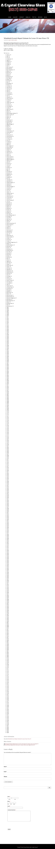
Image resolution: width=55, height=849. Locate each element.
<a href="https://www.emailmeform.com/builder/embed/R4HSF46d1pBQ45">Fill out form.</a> (27, 814)
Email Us (28, 17)
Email (5, 771)
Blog (45, 17)
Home (9, 17)
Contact (21, 17)
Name (5, 766)
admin (16, 40)
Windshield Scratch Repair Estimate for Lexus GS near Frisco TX (19, 738)
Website (5, 776)
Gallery (15, 17)
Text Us (34, 17)
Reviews (40, 17)
